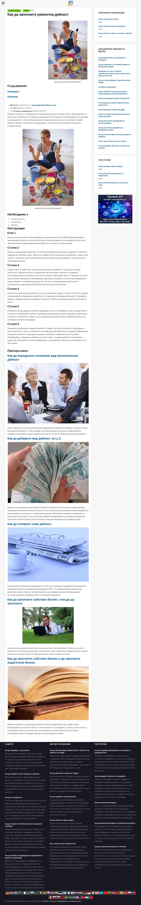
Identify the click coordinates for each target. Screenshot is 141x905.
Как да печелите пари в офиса (62, 820)
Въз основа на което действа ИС (63, 844)
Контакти (53, 901)
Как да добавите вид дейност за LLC (34, 438)
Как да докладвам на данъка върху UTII (114, 98)
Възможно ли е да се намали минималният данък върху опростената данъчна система (114, 73)
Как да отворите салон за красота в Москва (22, 774)
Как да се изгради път (13, 797)
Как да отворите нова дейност (29, 524)
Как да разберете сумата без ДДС (111, 110)
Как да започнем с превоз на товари (64, 773)
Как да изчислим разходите (105, 802)
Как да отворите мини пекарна (110, 166)
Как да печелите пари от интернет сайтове (115, 33)
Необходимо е (13, 91)
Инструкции (12, 96)
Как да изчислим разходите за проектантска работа (115, 823)
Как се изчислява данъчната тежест (112, 141)
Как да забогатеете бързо (108, 19)
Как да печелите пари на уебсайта (111, 26)
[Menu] (3, 3)
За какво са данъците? (107, 87)
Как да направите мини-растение (63, 797)
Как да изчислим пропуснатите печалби (110, 846)
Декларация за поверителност (69, 901)
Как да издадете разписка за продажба (110, 776)
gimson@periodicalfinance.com (44, 105)
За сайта (45, 901)
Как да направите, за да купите (17, 750)
